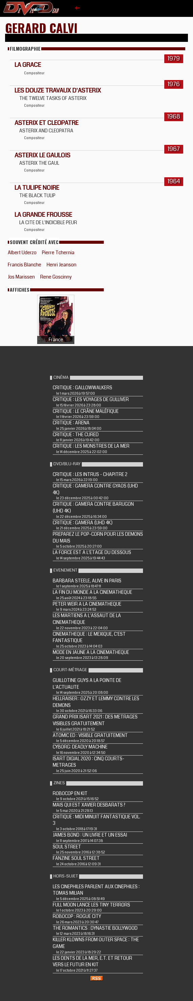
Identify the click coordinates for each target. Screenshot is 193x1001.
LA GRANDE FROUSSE (43, 214)
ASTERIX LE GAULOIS (42, 155)
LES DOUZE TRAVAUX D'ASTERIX (58, 90)
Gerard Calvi (41, 27)
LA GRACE (28, 64)
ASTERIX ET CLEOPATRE (46, 122)
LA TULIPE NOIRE (37, 187)
